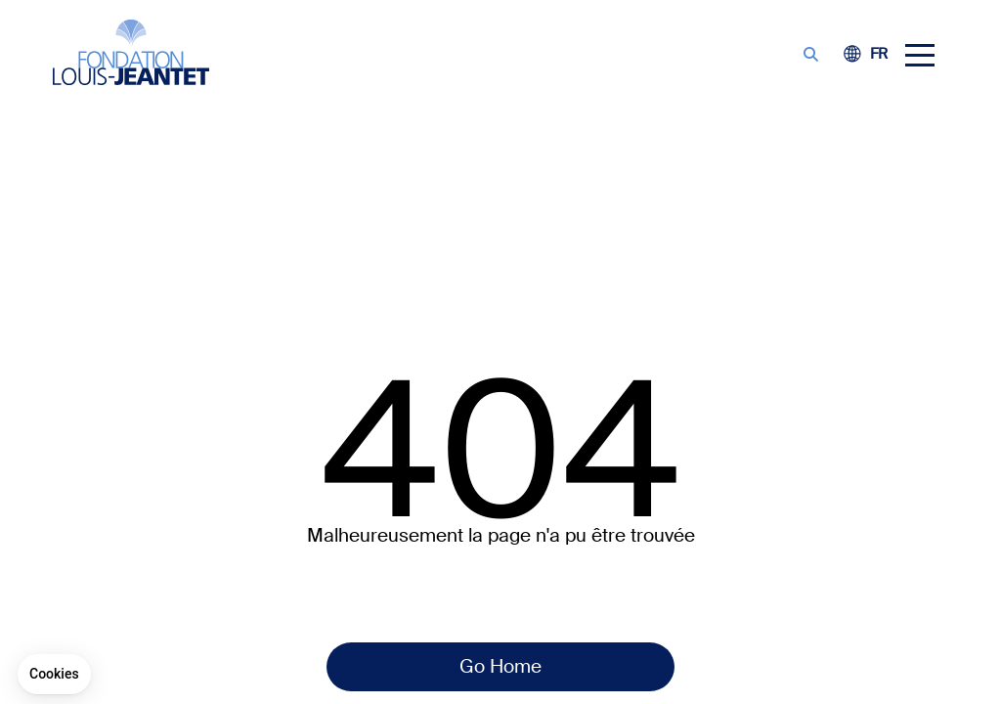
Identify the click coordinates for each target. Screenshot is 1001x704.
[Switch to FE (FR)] (879, 55)
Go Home (500, 666)
